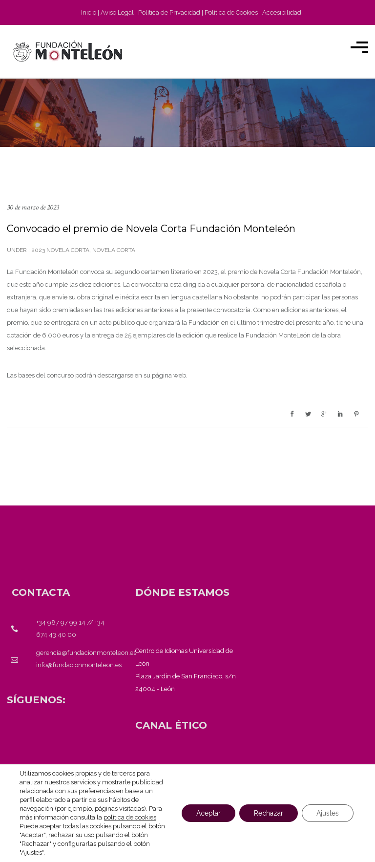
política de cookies (130, 817)
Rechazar (268, 813)
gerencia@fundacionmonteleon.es (86, 652)
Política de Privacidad (169, 12)
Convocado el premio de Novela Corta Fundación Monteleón (151, 228)
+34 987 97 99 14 (60, 622)
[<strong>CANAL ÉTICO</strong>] (171, 725)
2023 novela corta (59, 250)
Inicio (88, 12)
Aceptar (208, 813)
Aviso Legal (117, 12)
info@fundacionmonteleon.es (79, 665)
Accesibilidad (281, 12)
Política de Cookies (231, 12)
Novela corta (113, 250)
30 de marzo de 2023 (33, 207)
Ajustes (327, 813)
